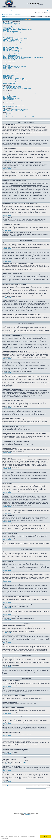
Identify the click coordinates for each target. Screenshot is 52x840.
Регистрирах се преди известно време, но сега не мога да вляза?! (17, 29)
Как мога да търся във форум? (9, 96)
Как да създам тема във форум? (10, 46)
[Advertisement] (26, 801)
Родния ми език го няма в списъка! (10, 39)
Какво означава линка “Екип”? (9, 83)
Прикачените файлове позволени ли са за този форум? (15, 109)
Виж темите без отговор (7, 14)
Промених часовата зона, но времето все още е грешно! (15, 38)
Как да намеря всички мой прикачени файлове (13, 110)
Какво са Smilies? (6, 65)
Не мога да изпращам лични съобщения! (12, 86)
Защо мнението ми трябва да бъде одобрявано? (13, 58)
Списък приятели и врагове (9, 91)
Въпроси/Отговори (39, 10)
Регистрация (9, 10)
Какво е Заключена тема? (8, 71)
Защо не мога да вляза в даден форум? (12, 52)
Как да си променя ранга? (8, 41)
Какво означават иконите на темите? (11, 72)
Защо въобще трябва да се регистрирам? (12, 23)
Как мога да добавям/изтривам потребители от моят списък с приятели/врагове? (21, 93)
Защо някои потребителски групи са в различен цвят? (15, 81)
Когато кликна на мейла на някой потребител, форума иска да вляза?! (18, 42)
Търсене (47, 10)
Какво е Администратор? (8, 75)
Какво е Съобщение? (7, 68)
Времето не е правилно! (8, 37)
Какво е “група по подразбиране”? (10, 82)
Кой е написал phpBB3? (8, 113)
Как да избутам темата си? (9, 59)
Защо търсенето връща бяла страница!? (12, 98)
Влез (3, 10)
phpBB (24, 813)
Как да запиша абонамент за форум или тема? (13, 105)
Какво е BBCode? (6, 63)
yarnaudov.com (28, 814)
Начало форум (5, 16)
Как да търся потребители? (9, 99)
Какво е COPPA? (6, 30)
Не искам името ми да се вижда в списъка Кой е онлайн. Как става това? (19, 26)
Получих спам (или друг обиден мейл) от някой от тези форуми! (17, 88)
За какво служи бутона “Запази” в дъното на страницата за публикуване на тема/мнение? (23, 57)
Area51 (24, 762)
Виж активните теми (17, 14)
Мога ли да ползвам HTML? (9, 64)
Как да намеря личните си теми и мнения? (12, 100)
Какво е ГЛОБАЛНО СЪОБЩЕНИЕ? (11, 67)
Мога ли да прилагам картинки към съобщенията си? (15, 66)
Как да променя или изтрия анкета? (11, 50)
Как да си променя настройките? (10, 36)
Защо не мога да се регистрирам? (10, 31)
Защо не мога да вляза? (8, 22)
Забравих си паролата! (8, 27)
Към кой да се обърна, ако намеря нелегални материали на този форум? (19, 116)
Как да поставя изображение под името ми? (12, 40)
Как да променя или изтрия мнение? (11, 47)
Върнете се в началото (7, 134)
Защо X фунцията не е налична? (10, 114)
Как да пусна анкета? (7, 49)
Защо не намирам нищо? (8, 97)
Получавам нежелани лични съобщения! (12, 87)
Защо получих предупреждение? (10, 55)
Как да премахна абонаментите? (10, 106)
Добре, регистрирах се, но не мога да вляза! (13, 28)
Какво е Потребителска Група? (9, 77)
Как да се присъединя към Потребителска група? (14, 78)
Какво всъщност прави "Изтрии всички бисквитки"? (14, 32)
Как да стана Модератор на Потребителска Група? (14, 79)
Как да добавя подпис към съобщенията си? (13, 48)
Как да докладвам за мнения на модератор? (13, 56)
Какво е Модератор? (7, 76)
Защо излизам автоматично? (9, 24)
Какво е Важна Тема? (7, 69)
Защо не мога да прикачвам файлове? (11, 54)
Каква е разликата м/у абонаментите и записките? (14, 104)
